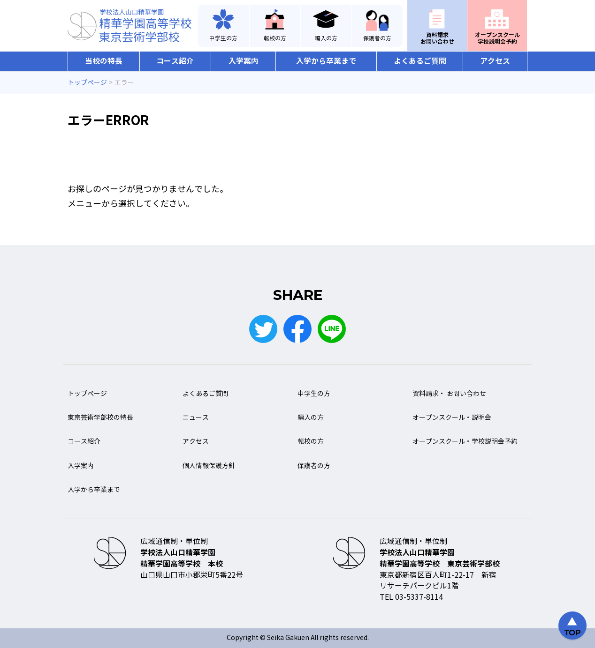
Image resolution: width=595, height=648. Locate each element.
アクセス (495, 61)
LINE (332, 329)
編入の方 (326, 38)
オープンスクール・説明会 (451, 418)
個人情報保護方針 (209, 466)
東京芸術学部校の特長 (100, 418)
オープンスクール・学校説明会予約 (465, 442)
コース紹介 (175, 61)
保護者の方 (377, 38)
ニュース (196, 418)
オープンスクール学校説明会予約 (497, 38)
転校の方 (275, 38)
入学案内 (244, 61)
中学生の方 (223, 38)
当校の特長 (103, 61)
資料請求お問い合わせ (437, 38)
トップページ (87, 394)
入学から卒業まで (326, 61)
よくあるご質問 (420, 61)
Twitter (263, 329)
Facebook (297, 329)
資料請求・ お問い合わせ (449, 394)
